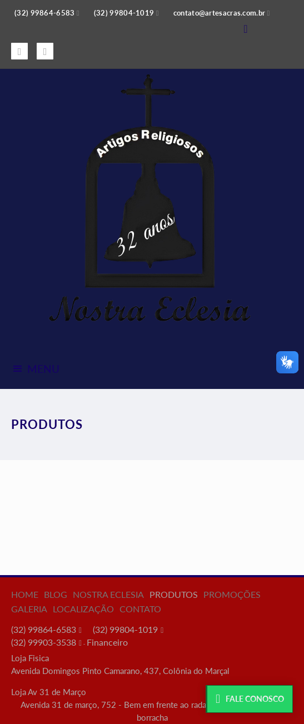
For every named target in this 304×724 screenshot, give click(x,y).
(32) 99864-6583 (43, 629)
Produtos (173, 594)
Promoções (232, 594)
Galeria (29, 608)
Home (24, 594)
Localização (83, 608)
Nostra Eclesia (108, 594)
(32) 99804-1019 (125, 629)
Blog (55, 594)
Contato (140, 608)
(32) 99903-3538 (43, 642)
